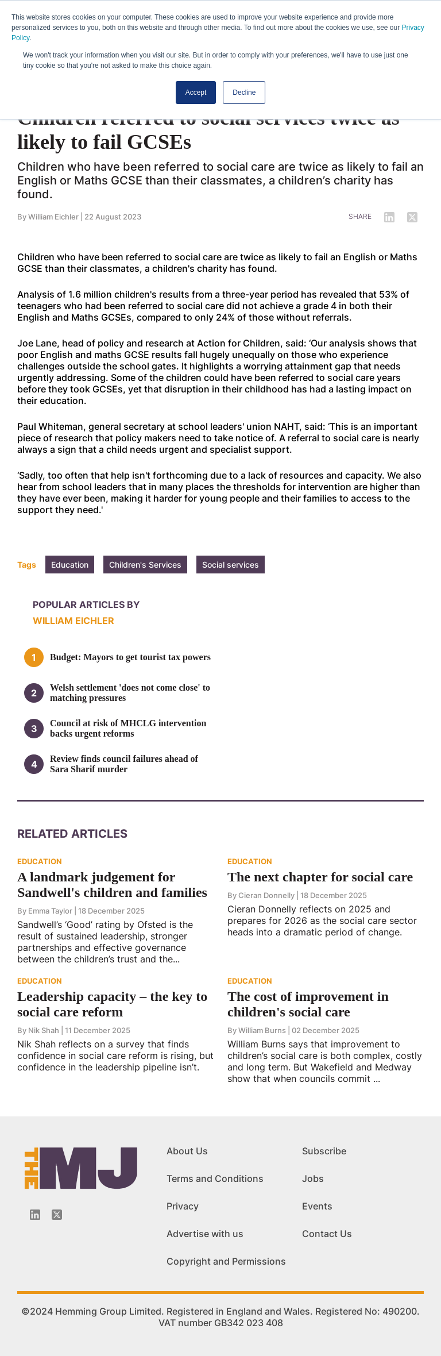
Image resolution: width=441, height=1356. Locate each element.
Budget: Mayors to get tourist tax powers (130, 657)
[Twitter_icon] (57, 1214)
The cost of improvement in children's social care (308, 1004)
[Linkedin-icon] (35, 1214)
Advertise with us (205, 1233)
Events (317, 1206)
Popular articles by (86, 604)
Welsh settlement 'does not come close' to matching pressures (130, 693)
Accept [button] (196, 92)
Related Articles (72, 834)
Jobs (313, 1178)
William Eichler (53, 216)
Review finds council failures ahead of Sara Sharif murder (124, 764)
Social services (230, 564)
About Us (187, 1151)
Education (69, 564)
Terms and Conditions (215, 1178)
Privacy (183, 1206)
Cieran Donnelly (267, 895)
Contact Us (327, 1233)
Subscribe (324, 1151)
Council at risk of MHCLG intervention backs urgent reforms (128, 728)
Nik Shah (43, 1030)
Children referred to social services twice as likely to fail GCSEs (208, 129)
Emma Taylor (50, 910)
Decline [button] (244, 92)
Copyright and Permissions (226, 1261)
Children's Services (145, 564)
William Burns (262, 1030)
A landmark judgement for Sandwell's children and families (112, 884)
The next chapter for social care (320, 876)
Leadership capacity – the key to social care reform (112, 1004)
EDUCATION (39, 861)
